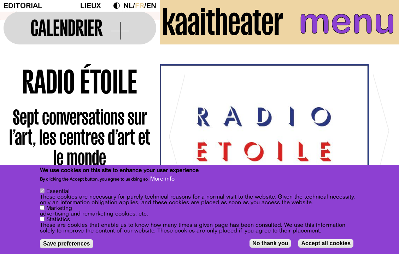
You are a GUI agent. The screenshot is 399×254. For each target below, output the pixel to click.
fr (139, 5)
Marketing (59, 208)
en (151, 5)
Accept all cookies (326, 243)
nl (128, 5)
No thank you (270, 243)
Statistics (58, 219)
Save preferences (66, 244)
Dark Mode (118, 5)
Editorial (23, 5)
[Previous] (177, 133)
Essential (58, 191)
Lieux (90, 5)
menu (347, 21)
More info (162, 179)
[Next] (381, 133)
